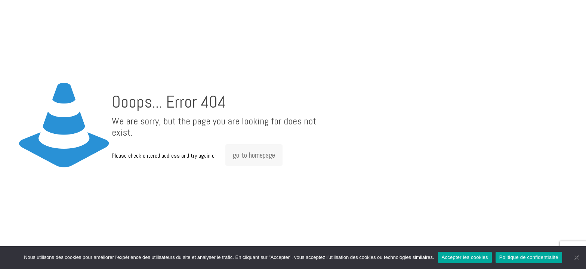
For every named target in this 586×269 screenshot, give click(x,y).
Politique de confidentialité (528, 257)
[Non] (576, 257)
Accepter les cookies (465, 257)
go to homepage (254, 155)
